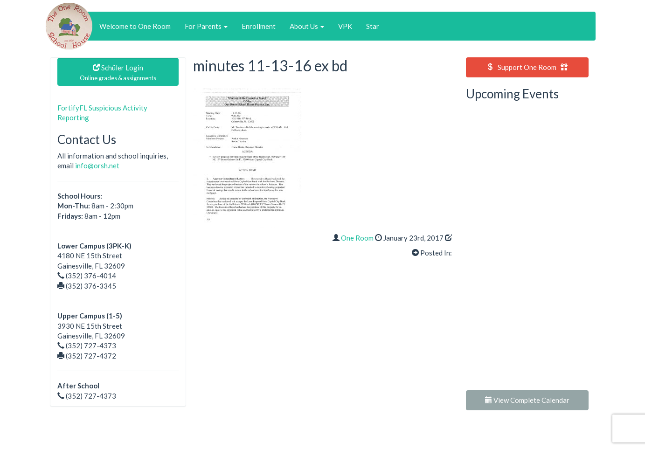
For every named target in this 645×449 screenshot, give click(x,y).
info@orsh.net (97, 165)
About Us (307, 26)
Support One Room (527, 67)
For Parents (206, 26)
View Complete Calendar (527, 400)
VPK (345, 26)
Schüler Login (118, 72)
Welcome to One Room (135, 26)
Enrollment (259, 26)
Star (372, 26)
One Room (357, 238)
